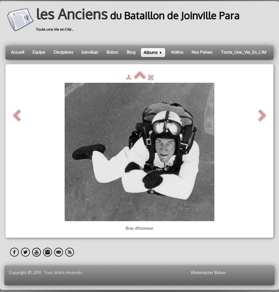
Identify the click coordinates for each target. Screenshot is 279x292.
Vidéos (177, 52)
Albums (153, 52)
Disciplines (63, 52)
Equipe (39, 52)
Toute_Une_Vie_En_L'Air (244, 52)
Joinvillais (89, 52)
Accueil (17, 52)
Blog (131, 52)
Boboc (113, 52)
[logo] (125, 20)
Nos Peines (202, 52)
